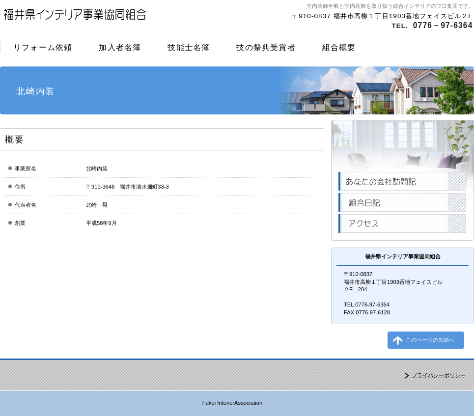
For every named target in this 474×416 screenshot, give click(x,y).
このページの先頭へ (430, 340)
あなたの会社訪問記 (402, 181)
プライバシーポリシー (439, 375)
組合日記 (402, 202)
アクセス (402, 223)
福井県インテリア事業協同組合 (116, 17)
